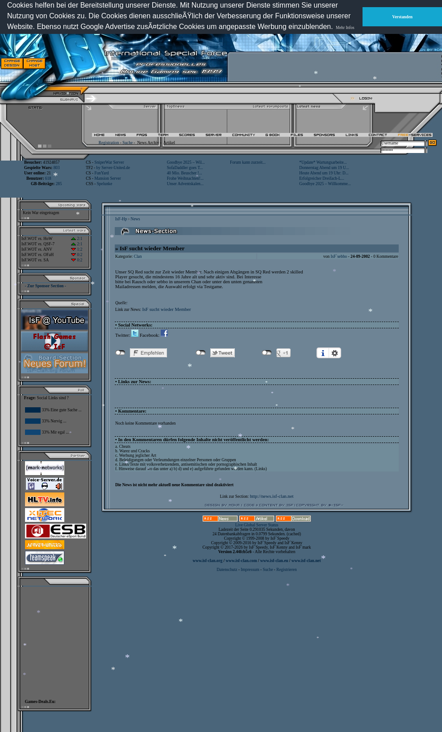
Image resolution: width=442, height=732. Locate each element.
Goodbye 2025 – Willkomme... (325, 184)
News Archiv (148, 143)
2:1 (76, 238)
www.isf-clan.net (306, 560)
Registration (109, 143)
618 (48, 178)
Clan (138, 256)
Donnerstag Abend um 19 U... (324, 167)
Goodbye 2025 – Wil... (186, 162)
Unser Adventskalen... (185, 184)
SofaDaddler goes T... (185, 167)
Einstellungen (335, 352)
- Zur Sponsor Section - (45, 286)
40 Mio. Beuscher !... (184, 173)
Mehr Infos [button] (345, 27)
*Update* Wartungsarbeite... (322, 162)
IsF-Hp (121, 219)
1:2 (76, 249)
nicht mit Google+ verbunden (267, 353)
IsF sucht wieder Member (166, 309)
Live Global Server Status (257, 525)
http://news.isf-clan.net (272, 496)
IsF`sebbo (338, 256)
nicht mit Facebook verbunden (120, 353)
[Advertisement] (52, 640)
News (135, 219)
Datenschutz (227, 569)
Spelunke (105, 184)
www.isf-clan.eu (274, 560)
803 (57, 167)
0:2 (76, 254)
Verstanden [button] (402, 17)
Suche (127, 143)
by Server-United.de (113, 167)
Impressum (250, 569)
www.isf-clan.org (207, 560)
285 (59, 184)
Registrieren (286, 569)
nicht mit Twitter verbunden (201, 353)
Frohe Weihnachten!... (185, 178)
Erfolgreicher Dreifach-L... (321, 178)
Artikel (169, 143)
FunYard (101, 173)
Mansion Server (107, 178)
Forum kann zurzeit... (248, 162)
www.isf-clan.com (241, 560)
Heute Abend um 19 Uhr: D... (323, 173)
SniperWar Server (109, 162)
